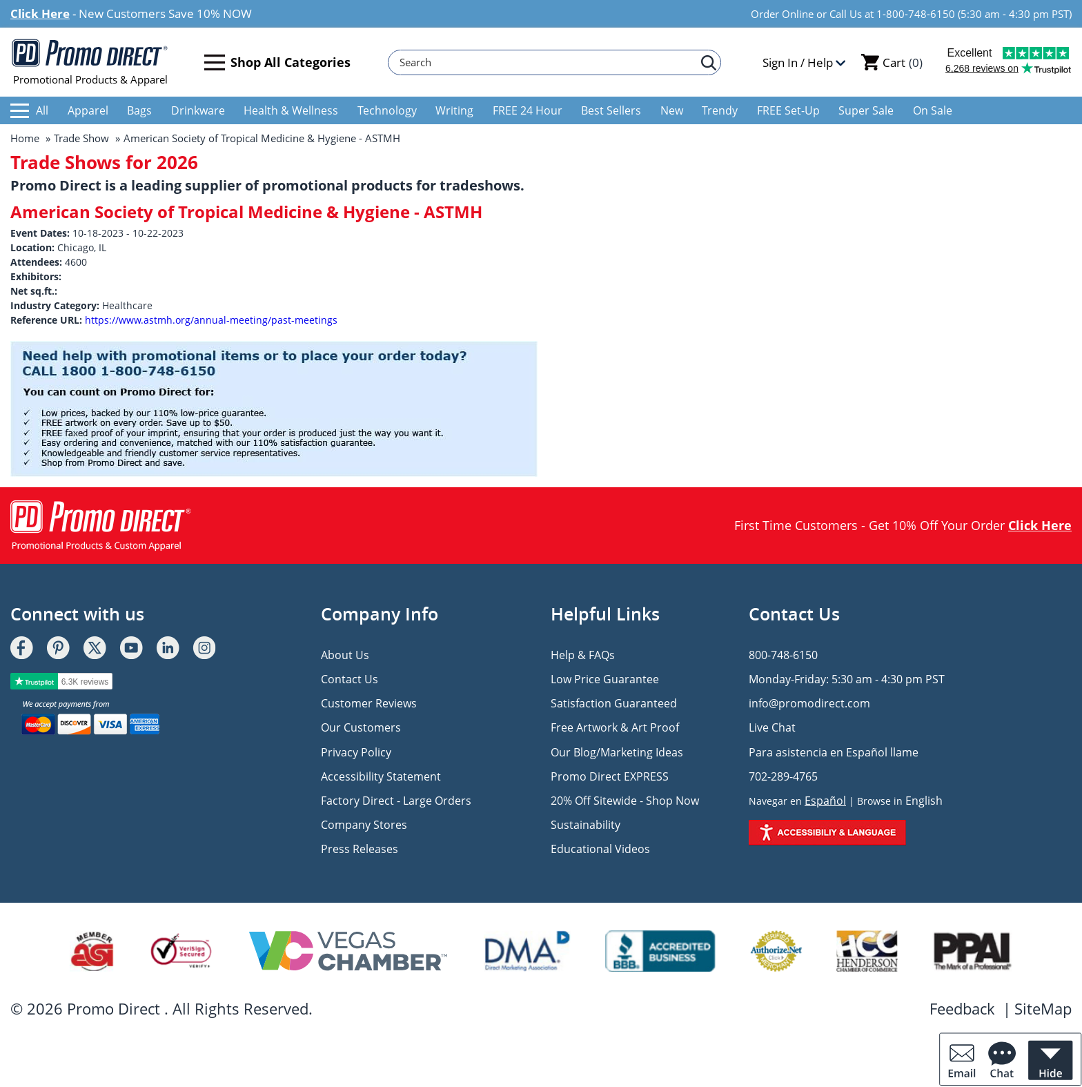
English (924, 800)
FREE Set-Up (788, 110)
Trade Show (81, 138)
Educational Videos (600, 848)
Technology (387, 110)
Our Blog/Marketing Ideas (617, 752)
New (671, 110)
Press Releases (359, 848)
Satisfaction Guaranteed (614, 703)
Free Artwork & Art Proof (615, 727)
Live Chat (772, 727)
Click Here (40, 13)
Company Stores (364, 824)
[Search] (548, 62)
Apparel (88, 110)
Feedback (962, 1008)
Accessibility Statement (381, 776)
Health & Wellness (291, 110)
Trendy (720, 110)
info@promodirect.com (809, 703)
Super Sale (866, 110)
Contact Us (349, 679)
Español (825, 800)
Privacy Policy (356, 752)
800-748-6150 (783, 655)
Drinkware (198, 110)
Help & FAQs (583, 655)
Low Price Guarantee (605, 679)
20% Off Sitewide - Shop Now (625, 800)
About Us (345, 655)
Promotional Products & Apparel (90, 62)
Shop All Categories (277, 62)
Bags (139, 110)
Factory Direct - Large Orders (396, 800)
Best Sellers (611, 110)
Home (24, 138)
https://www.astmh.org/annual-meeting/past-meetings (211, 319)
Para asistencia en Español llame (833, 752)
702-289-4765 (783, 776)
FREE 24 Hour (527, 110)
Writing (454, 110)
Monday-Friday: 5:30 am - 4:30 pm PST (847, 679)
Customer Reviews (369, 703)
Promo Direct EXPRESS (610, 776)
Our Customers (361, 727)
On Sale (932, 110)
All (29, 110)
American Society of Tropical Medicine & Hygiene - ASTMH (262, 138)
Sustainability (585, 824)
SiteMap (1043, 1008)
